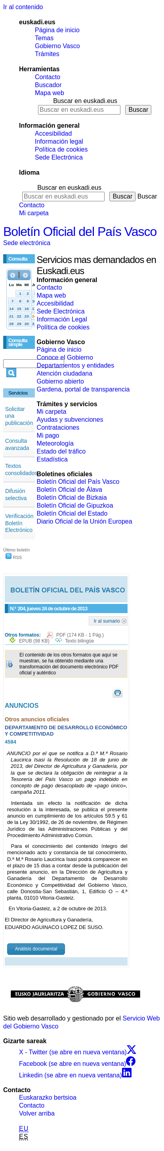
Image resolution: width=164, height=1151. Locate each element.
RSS (14, 557)
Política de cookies (61, 149)
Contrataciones (58, 427)
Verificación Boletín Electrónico (19, 523)
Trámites (47, 54)
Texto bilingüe (79, 641)
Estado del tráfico (61, 451)
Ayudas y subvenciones (70, 419)
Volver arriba (37, 1113)
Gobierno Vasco (57, 46)
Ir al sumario (107, 620)
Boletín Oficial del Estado (72, 513)
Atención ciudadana (65, 373)
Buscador (48, 85)
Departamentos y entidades (75, 365)
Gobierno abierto (60, 381)
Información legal (59, 141)
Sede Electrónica (59, 157)
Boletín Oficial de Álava (69, 489)
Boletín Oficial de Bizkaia (72, 497)
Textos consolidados (21, 469)
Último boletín (16, 549)
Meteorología (55, 443)
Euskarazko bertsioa (47, 1097)
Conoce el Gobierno (65, 357)
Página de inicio (57, 30)
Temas (44, 38)
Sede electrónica (26, 243)
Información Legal (62, 319)
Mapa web (49, 93)
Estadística (52, 459)
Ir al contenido (23, 7)
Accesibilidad (53, 133)
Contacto (47, 77)
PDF (80, 635)
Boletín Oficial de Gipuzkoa (75, 505)
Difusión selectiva (16, 494)
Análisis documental (36, 949)
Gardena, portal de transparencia (83, 389)
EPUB (34, 641)
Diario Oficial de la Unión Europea (84, 521)
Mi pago (48, 435)
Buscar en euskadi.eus (85, 100)
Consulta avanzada (17, 444)
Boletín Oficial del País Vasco (79, 231)
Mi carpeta (34, 213)
